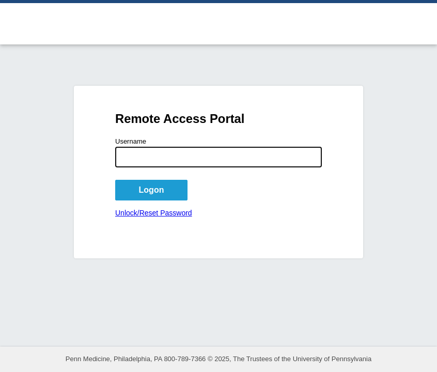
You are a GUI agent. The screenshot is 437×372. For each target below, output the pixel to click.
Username (130, 141)
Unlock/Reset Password (153, 213)
